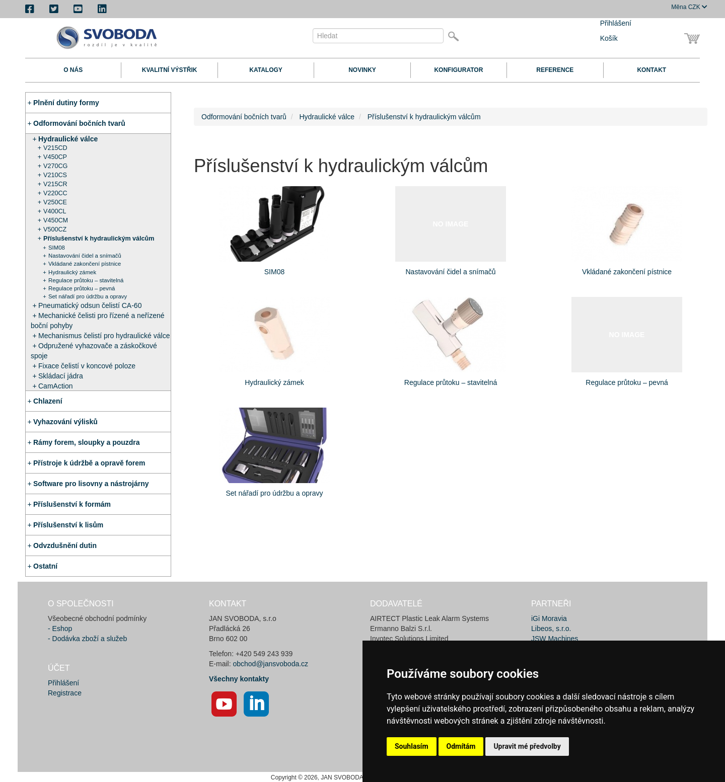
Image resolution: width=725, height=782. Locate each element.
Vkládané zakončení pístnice (84, 264)
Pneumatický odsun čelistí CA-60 (89, 305)
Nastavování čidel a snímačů (84, 256)
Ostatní (45, 566)
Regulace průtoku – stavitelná (85, 280)
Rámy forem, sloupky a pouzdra (86, 442)
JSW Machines (554, 639)
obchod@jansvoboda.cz (270, 664)
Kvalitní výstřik (169, 69)
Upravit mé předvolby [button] (526, 746)
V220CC (55, 193)
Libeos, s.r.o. (551, 628)
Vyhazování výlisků (65, 422)
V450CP (55, 157)
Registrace (65, 693)
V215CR (55, 184)
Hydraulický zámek (72, 272)
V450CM (55, 220)
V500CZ (54, 229)
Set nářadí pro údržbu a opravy (87, 296)
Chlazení (47, 401)
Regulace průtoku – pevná (81, 288)
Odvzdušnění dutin (65, 545)
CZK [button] (689, 7)
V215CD (55, 147)
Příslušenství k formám (72, 504)
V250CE (55, 202)
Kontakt (651, 69)
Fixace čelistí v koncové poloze (86, 366)
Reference (554, 69)
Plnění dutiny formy (66, 103)
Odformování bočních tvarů (79, 123)
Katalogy (265, 69)
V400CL (54, 211)
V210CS (55, 175)
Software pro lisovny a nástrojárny (91, 484)
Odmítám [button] (461, 746)
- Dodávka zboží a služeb (87, 639)
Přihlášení (615, 23)
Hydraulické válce (68, 139)
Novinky (362, 69)
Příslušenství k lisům (68, 525)
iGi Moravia (549, 618)
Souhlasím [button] (411, 746)
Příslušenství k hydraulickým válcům (99, 238)
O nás (73, 69)
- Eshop (60, 628)
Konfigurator (458, 69)
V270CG (55, 166)
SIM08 (56, 248)
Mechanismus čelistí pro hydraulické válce (104, 336)
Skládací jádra (60, 376)
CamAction (55, 386)
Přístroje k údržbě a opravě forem (89, 463)
